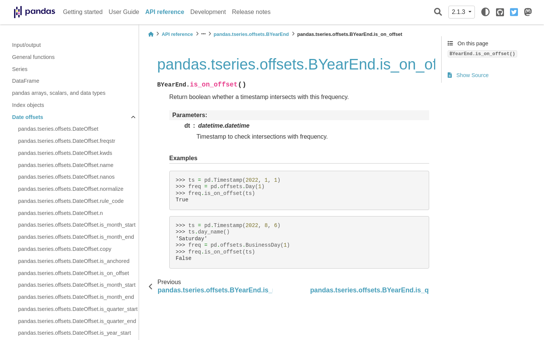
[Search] (438, 12)
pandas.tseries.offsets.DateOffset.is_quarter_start (78, 309)
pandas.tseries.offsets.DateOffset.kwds (65, 153)
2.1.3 (459, 12)
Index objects (28, 105)
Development (208, 12)
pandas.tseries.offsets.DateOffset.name (65, 165)
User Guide (124, 12)
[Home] (150, 34)
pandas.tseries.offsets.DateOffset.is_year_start (74, 333)
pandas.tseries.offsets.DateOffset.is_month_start (77, 225)
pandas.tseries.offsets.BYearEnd (251, 34)
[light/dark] (485, 12)
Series (20, 69)
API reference (164, 12)
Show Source (468, 75)
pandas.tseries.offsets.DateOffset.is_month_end (76, 237)
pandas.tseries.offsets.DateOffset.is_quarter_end (77, 321)
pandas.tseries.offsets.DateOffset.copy (64, 249)
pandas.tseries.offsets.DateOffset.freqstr (66, 141)
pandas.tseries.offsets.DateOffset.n (60, 213)
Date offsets (27, 117)
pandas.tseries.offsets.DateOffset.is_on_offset (73, 273)
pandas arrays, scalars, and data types (58, 93)
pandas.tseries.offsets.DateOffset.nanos (66, 177)
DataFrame (25, 81)
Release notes (251, 12)
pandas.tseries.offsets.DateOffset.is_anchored (74, 261)
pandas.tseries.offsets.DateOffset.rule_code (71, 201)
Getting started (83, 12)
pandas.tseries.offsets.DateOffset (58, 129)
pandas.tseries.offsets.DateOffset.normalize (71, 189)
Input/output (26, 45)
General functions (33, 57)
